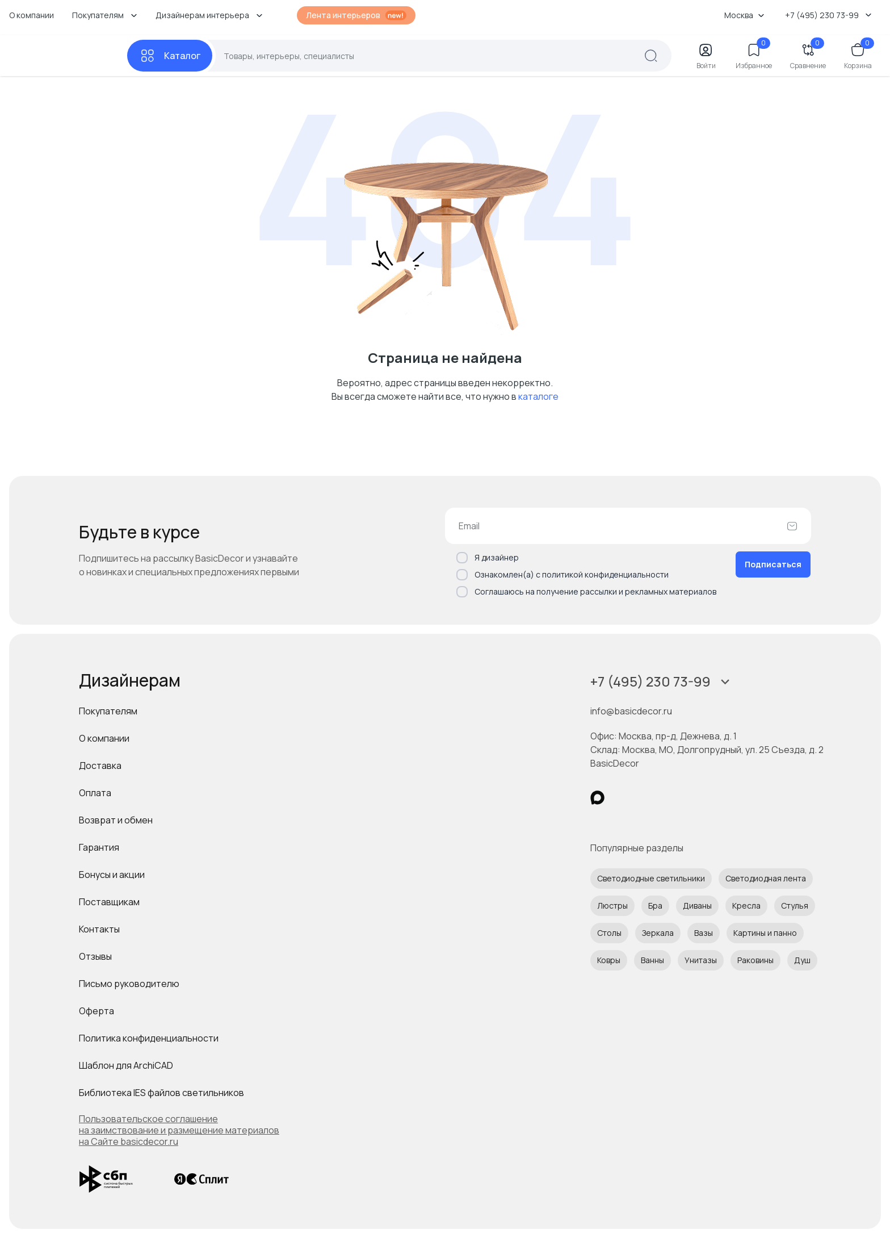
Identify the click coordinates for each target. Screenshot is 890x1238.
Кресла (746, 905)
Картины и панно (765, 932)
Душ (802, 960)
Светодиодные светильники (651, 878)
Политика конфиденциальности (149, 1038)
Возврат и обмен (116, 820)
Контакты (99, 929)
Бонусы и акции (112, 874)
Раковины (755, 960)
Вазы (703, 932)
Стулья (794, 905)
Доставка (100, 765)
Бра (655, 905)
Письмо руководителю (129, 983)
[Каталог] (169, 56)
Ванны (652, 960)
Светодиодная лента (765, 878)
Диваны (697, 905)
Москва (744, 15)
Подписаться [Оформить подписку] (773, 564)
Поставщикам (109, 902)
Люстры (612, 905)
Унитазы (701, 960)
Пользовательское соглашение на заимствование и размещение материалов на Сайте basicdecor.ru (179, 1130)
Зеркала (658, 932)
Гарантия (99, 847)
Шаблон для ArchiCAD (126, 1065)
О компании (31, 15)
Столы (609, 932)
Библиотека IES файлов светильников (161, 1092)
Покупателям (108, 711)
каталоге (538, 396)
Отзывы (95, 956)
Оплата (95, 793)
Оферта (96, 1011)
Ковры (608, 960)
